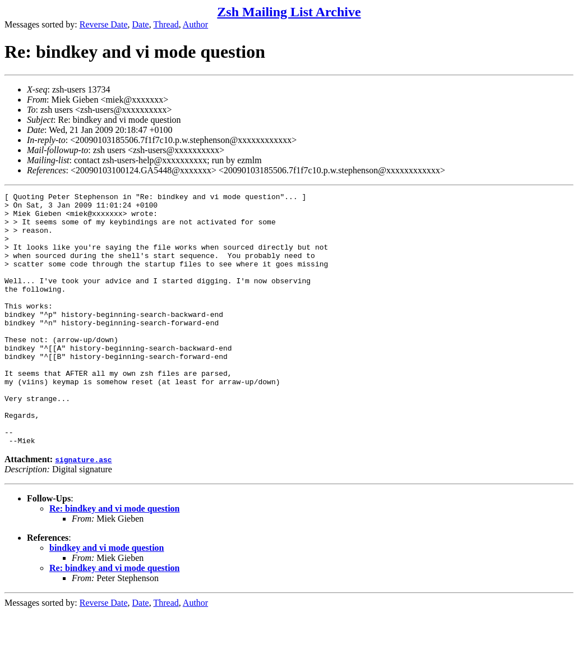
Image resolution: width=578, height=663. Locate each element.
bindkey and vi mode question (106, 598)
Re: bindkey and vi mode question (114, 559)
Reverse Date (104, 24)
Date (140, 24)
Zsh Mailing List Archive (288, 11)
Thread (165, 24)
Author (195, 24)
